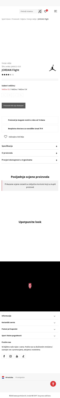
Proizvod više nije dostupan (14, 106)
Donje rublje (31, 19)
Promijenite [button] (20, 377)
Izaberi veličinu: (8, 86)
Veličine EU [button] (6, 89)
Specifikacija (29, 146)
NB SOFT (34, 396)
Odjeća (23, 19)
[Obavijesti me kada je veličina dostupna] (4, 95)
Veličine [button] (14, 89)
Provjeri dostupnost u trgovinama (29, 160)
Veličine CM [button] (22, 89)
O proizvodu (29, 153)
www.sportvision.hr (20, 396)
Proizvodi (15, 19)
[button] (30, 11)
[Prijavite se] (45, 11)
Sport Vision (6, 19)
